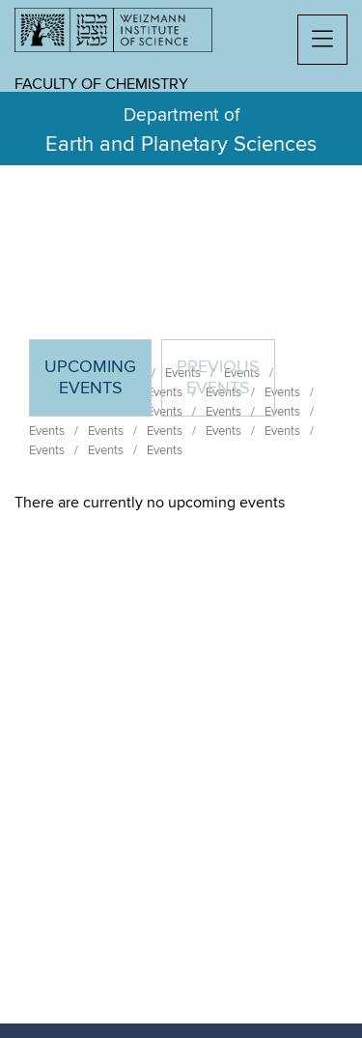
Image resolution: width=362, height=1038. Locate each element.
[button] (322, 39)
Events (47, 431)
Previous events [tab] (218, 378)
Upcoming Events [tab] (97, 386)
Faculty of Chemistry (101, 84)
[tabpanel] (181, 502)
